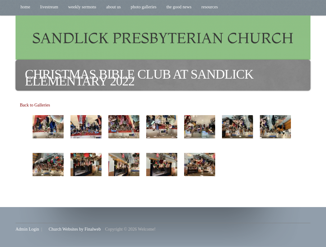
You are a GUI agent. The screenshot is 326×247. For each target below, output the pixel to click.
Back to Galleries (35, 105)
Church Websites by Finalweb (75, 229)
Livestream (49, 7)
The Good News (179, 7)
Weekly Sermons (82, 7)
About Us (113, 7)
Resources (209, 7)
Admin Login (27, 229)
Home (25, 7)
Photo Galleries (143, 7)
